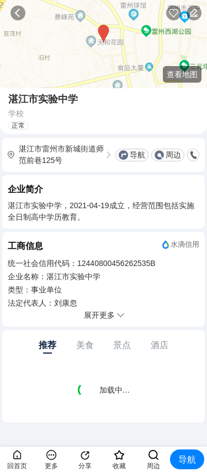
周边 (173, 154)
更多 (51, 466)
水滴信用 (185, 244)
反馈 (194, 13)
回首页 (17, 466)
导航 (137, 154)
